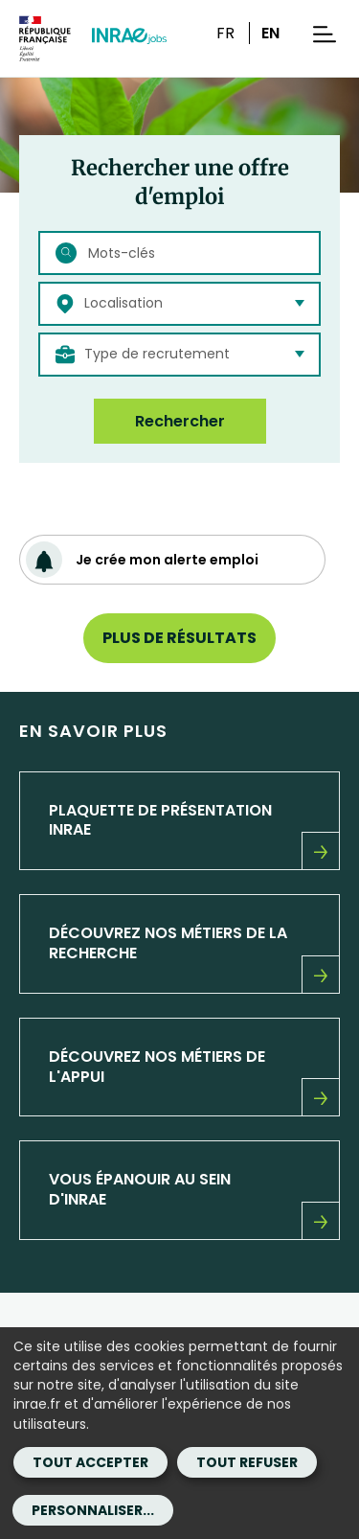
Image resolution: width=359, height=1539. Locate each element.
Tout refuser (247, 1462)
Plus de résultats (179, 638)
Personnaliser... (93, 1510)
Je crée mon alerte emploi (142, 559)
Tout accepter (90, 1462)
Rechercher (180, 421)
